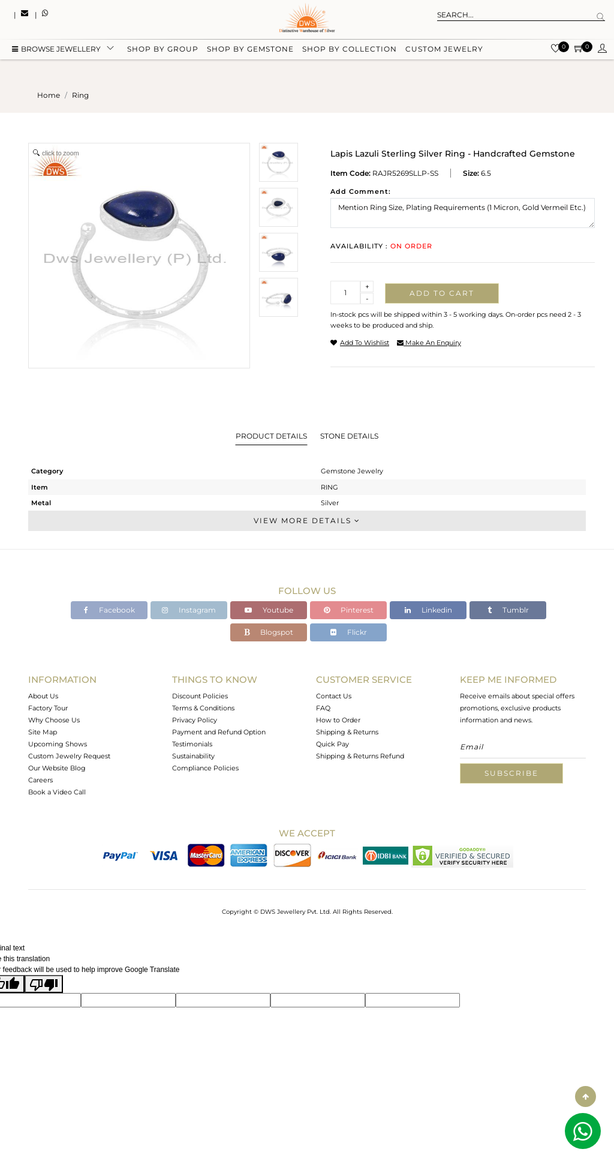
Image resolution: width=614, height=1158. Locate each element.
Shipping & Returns (347, 732)
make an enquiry (429, 342)
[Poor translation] (44, 984)
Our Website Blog (57, 768)
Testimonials (192, 744)
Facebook (109, 609)
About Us (43, 696)
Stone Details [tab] (349, 435)
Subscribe (511, 773)
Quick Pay (332, 744)
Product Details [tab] (271, 435)
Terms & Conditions (203, 708)
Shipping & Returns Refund (360, 756)
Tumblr (508, 609)
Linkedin (428, 609)
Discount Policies (200, 696)
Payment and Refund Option (219, 732)
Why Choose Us (54, 720)
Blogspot (268, 632)
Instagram (189, 609)
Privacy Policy (194, 720)
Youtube (269, 609)
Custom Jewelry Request (69, 756)
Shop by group (162, 49)
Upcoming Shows (57, 744)
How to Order (338, 720)
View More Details (307, 520)
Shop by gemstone (250, 49)
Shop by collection (349, 49)
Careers (40, 780)
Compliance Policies (205, 768)
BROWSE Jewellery (56, 49)
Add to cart (442, 293)
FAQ (323, 708)
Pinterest (349, 609)
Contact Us (333, 696)
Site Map (42, 732)
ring (80, 95)
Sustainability (193, 756)
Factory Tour (48, 708)
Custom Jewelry (444, 49)
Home (48, 95)
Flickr (348, 632)
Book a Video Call (57, 792)
